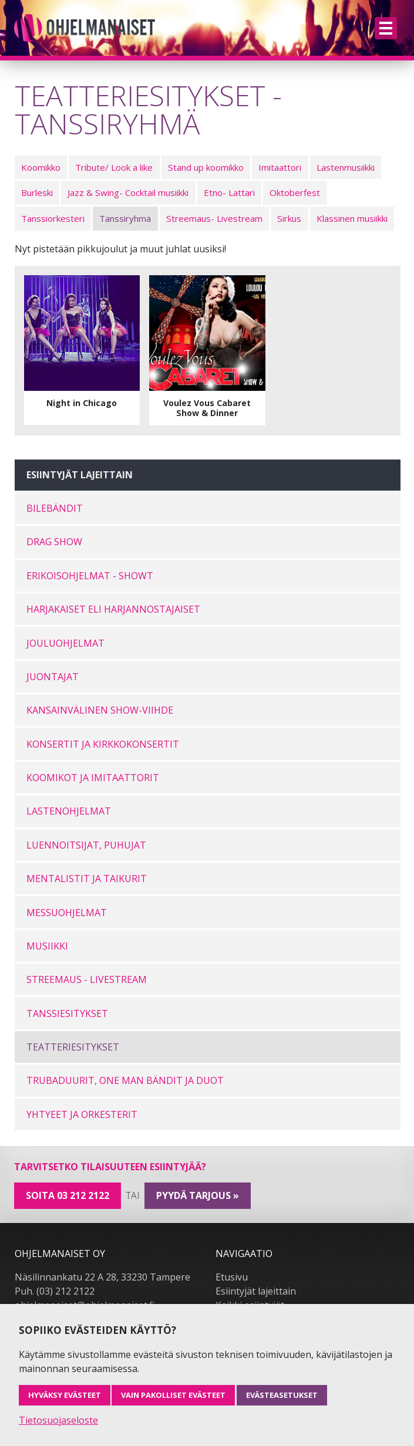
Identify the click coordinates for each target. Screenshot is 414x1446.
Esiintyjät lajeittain (256, 1291)
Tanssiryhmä (125, 218)
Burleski (37, 192)
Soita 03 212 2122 (67, 1195)
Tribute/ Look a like (114, 167)
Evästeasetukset (282, 1395)
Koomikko (40, 167)
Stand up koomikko (206, 167)
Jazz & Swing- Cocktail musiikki (128, 192)
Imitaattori (279, 167)
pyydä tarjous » (197, 1195)
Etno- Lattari (229, 192)
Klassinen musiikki (352, 218)
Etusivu (232, 1277)
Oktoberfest (295, 192)
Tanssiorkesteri (53, 218)
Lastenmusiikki (346, 167)
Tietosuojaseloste (58, 1420)
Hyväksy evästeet (64, 1395)
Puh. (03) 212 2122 (55, 1291)
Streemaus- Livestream (214, 218)
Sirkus (289, 218)
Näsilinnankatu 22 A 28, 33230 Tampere (102, 1277)
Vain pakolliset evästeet (173, 1395)
